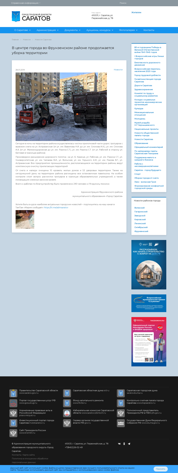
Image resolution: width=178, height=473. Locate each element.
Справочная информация (24, 3)
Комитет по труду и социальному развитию (146, 94)
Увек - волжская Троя (145, 182)
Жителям (136, 12)
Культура (138, 108)
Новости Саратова (43, 39)
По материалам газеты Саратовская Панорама (146, 152)
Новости (27, 39)
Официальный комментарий (148, 147)
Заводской (139, 215)
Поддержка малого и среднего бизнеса (145, 158)
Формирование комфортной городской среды (149, 187)
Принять (160, 469)
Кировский (140, 219)
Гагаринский (140, 211)
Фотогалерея (127, 30)
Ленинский (140, 223)
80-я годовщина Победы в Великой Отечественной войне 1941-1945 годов (147, 49)
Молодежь (139, 119)
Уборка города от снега (146, 178)
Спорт (137, 174)
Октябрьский (140, 227)
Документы (71, 30)
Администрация (46, 30)
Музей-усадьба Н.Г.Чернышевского (144, 124)
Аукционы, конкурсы (98, 30)
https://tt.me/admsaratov (56, 207)
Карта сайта (29, 455)
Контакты (148, 30)
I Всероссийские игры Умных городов (149, 57)
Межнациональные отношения (144, 113)
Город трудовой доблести (147, 75)
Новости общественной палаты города (146, 134)
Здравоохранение (143, 89)
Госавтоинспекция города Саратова (147, 80)
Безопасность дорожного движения (147, 63)
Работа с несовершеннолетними (146, 165)
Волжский (139, 208)
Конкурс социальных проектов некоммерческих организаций (148, 102)
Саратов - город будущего (147, 170)
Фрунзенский (141, 231)
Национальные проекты (146, 129)
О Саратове (21, 30)
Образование (141, 143)
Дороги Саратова (143, 85)
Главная (15, 39)
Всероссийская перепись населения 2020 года (147, 70)
